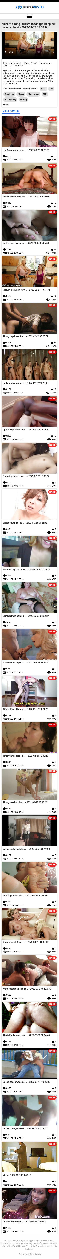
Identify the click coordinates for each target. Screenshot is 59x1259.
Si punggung (10, 99)
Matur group (33, 94)
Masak (21, 94)
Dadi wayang (24, 1254)
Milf (45, 94)
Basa (43, 89)
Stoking (23, 99)
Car (51, 89)
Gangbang (9, 94)
